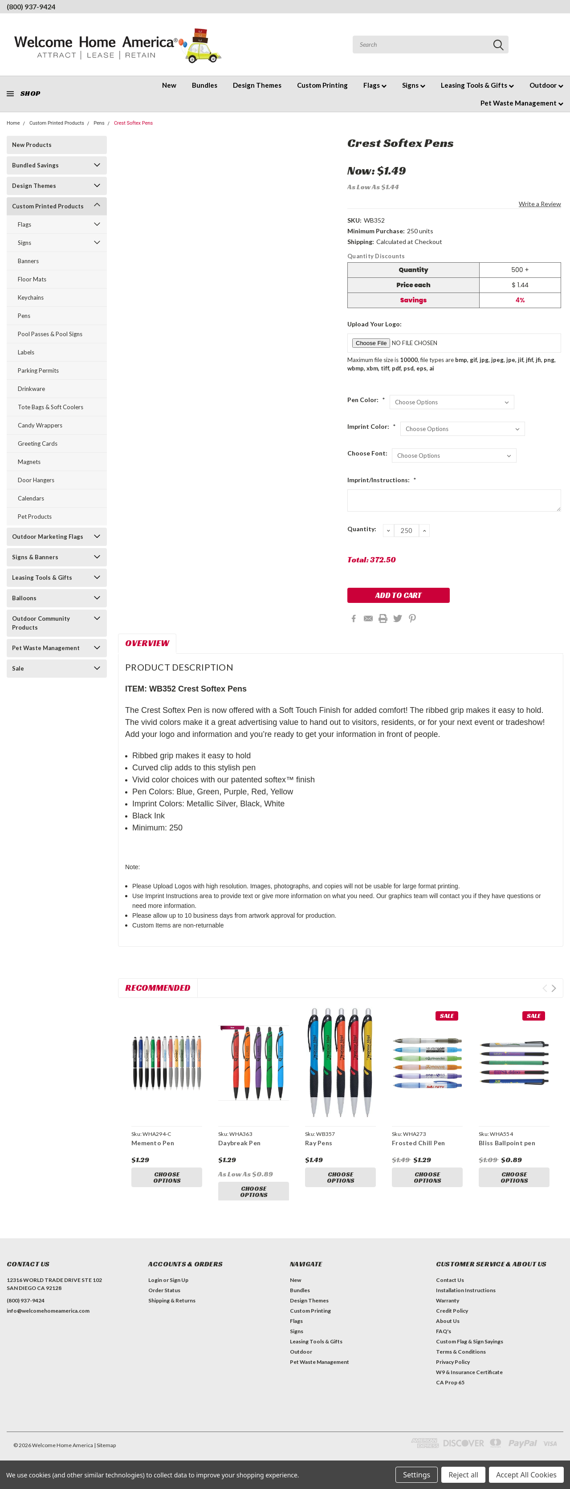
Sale (18, 668)
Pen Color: (366, 399)
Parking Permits (38, 370)
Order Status (164, 1298)
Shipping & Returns (171, 1308)
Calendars (31, 498)
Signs (413, 85)
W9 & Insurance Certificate (469, 1380)
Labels (26, 352)
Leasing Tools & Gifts (477, 85)
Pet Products (35, 516)
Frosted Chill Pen (418, 1143)
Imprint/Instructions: (381, 480)
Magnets (29, 461)
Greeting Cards (37, 443)
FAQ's (443, 1339)
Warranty (447, 1308)
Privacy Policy (453, 1370)
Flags (375, 85)
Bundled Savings (35, 165)
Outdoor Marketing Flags (47, 536)
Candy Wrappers (40, 425)
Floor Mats (32, 279)
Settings (416, 1475)
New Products (32, 144)
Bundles (204, 85)
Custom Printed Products (56, 123)
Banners (28, 260)
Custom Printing (322, 85)
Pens (99, 123)
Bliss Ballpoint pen (507, 1143)
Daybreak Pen (239, 1143)
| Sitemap (105, 1453)
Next (554, 988)
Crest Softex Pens (133, 123)
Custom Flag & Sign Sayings (469, 1349)
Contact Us (450, 1288)
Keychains (31, 297)
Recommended (158, 987)
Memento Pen (152, 1143)
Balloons (24, 598)
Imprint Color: (371, 426)
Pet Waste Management (521, 103)
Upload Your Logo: (374, 324)
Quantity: (361, 529)
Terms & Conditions (461, 1359)
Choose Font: (367, 453)
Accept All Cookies (526, 1475)
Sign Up (179, 1288)
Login (155, 1288)
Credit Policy (452, 1318)
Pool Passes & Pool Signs (50, 334)
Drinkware (31, 388)
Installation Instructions (466, 1298)
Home (13, 123)
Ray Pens (318, 1143)
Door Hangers (36, 480)
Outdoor (546, 85)
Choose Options (167, 1178)
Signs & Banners (35, 557)
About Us (448, 1329)
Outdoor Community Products (41, 623)
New (169, 85)
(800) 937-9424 (31, 6)
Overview (147, 643)
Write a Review (540, 203)
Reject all (463, 1475)
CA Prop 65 (450, 1390)
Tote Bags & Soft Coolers (50, 407)
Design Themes (257, 85)
